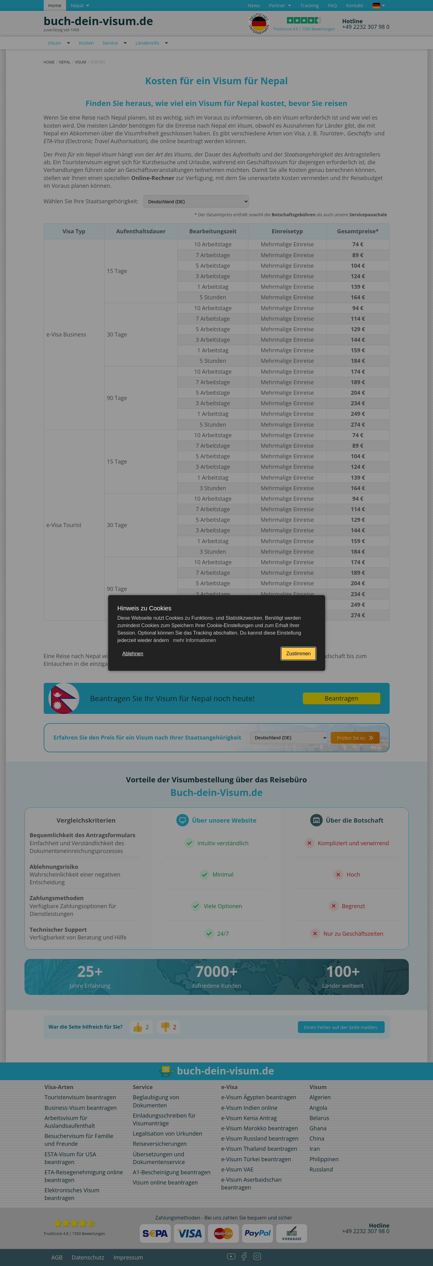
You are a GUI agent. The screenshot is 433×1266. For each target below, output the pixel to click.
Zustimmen (298, 653)
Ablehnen (133, 653)
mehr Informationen (194, 640)
